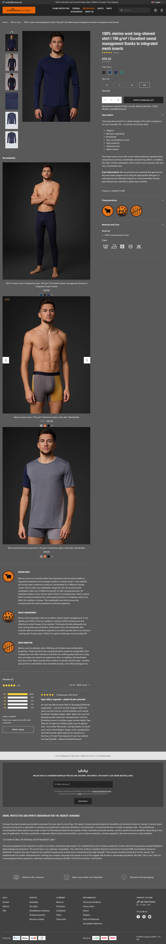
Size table (106, 91)
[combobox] (137, 10)
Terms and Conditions (92, 902)
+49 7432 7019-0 (147, 901)
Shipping (86, 915)
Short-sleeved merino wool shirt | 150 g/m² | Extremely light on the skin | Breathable (46, 548)
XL (132, 85)
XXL (144, 85)
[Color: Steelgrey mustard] (41, 426)
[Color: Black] (48, 426)
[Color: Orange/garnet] (45, 426)
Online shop (61, 919)
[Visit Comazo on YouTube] (149, 916)
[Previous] (12, 32)
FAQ (4, 910)
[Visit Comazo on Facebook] (138, 916)
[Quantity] (111, 100)
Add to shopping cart (144, 100)
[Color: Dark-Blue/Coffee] (48, 295)
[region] (46, 91)
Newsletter (33, 902)
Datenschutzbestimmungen (101, 791)
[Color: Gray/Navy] (41, 556)
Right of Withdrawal (91, 919)
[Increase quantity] (118, 100)
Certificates (60, 910)
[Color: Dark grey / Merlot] (45, 295)
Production (60, 906)
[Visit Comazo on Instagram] (144, 916)
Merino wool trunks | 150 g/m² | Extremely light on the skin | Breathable (46, 417)
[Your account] (155, 10)
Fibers (58, 915)
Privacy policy (88, 906)
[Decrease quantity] (105, 100)
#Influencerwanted (37, 915)
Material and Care (132, 224)
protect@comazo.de (13, 2)
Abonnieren (83, 801)
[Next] (87, 360)
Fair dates (33, 906)
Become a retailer (36, 919)
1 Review (116, 52)
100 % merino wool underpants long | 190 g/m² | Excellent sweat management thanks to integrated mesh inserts (46, 285)
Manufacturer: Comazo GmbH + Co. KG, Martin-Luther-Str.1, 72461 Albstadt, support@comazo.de (130, 107)
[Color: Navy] (41, 295)
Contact (6, 902)
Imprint (86, 910)
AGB (79, 794)
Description (132, 115)
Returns (6, 906)
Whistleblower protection (39, 910)
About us (59, 902)
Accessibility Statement (92, 923)
